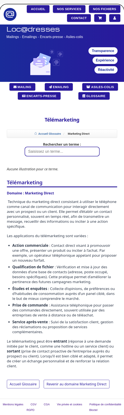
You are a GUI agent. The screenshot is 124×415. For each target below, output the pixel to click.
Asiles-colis (100, 87)
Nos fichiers (104, 9)
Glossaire (93, 96)
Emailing (59, 87)
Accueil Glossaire (49, 133)
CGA (47, 404)
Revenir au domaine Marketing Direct (76, 384)
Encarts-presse (39, 96)
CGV (34, 404)
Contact (79, 18)
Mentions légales (13, 404)
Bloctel (93, 410)
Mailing (22, 87)
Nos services (69, 9)
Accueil (38, 9)
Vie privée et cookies (69, 404)
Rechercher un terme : (62, 144)
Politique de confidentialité (105, 404)
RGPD (30, 410)
